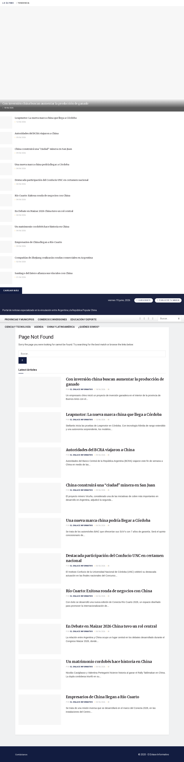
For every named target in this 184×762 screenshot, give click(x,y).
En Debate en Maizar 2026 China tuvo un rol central (44, 211)
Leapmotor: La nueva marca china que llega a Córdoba (46, 117)
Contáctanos (21, 754)
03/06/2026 (100, 702)
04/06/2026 (100, 525)
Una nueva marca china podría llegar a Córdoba (42, 164)
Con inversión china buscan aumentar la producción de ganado (45, 103)
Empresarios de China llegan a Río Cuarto (38, 242)
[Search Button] (179, 318)
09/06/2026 (100, 455)
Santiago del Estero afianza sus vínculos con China (43, 273)
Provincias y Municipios (19, 319)
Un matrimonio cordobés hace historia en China (42, 226)
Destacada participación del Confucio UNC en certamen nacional (51, 180)
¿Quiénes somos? (88, 327)
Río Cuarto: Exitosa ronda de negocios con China (42, 195)
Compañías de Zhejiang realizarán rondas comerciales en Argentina (54, 257)
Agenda (38, 327)
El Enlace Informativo (81, 389)
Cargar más (11, 290)
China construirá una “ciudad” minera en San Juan (43, 148)
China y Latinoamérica (61, 327)
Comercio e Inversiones (52, 319)
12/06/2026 (100, 419)
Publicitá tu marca (168, 300)
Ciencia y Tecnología (18, 327)
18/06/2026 (100, 389)
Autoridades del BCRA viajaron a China (37, 133)
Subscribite (144, 300)
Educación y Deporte (83, 319)
